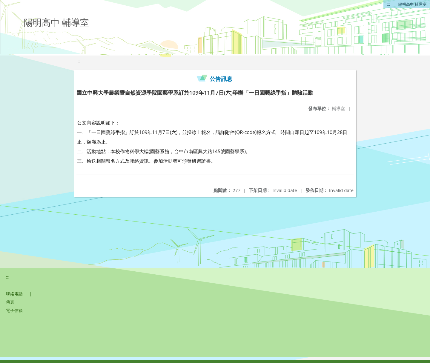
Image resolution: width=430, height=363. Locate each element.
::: (388, 4)
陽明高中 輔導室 (412, 4)
